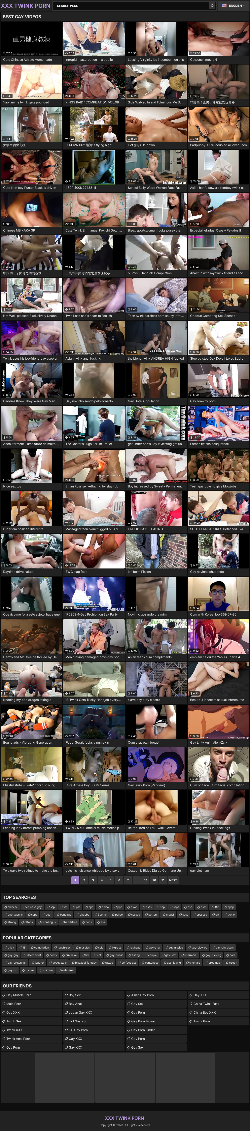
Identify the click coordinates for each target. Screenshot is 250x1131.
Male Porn (13, 1004)
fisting (136, 955)
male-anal (67, 970)
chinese (13, 907)
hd (87, 955)
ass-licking (174, 962)
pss (78, 907)
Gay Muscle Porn (18, 995)
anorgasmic (15, 914)
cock (89, 922)
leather (39, 962)
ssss (149, 907)
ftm (217, 907)
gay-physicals (225, 947)
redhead (135, 947)
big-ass (116, 947)
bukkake (71, 955)
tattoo (109, 962)
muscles (84, 947)
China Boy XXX (205, 1012)
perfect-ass (129, 962)
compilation (41, 947)
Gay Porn (13, 1047)
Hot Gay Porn (78, 1021)
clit (217, 914)
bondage (65, 914)
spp (162, 907)
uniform (48, 970)
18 (24, 947)
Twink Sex (13, 1021)
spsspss (202, 914)
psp (190, 907)
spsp (231, 907)
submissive (176, 947)
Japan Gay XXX (80, 1012)
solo (100, 947)
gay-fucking (213, 955)
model (170, 914)
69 (145, 880)
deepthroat (34, 955)
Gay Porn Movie (143, 1021)
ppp (119, 907)
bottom (153, 914)
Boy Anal (75, 1004)
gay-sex (170, 955)
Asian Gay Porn (142, 995)
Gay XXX (13, 1012)
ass (103, 922)
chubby (84, 914)
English (235, 6)
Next (173, 880)
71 (162, 880)
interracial (190, 955)
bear (49, 914)
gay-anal (154, 947)
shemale (194, 962)
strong (12, 922)
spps (34, 914)
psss (203, 907)
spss (185, 914)
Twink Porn (202, 1021)
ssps (176, 907)
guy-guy (13, 955)
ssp (52, 907)
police (119, 914)
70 (154, 880)
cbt (99, 955)
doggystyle (60, 962)
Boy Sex (75, 995)
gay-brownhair (17, 962)
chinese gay (34, 907)
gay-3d (12, 970)
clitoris (28, 922)
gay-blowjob (199, 947)
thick (11, 947)
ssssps (135, 914)
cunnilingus (48, 922)
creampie (215, 962)
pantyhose (152, 962)
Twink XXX (14, 1030)
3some (102, 914)
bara (232, 955)
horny (53, 955)
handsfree (70, 922)
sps (91, 907)
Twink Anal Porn (18, 1039)
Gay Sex (137, 1004)
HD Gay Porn (78, 1030)
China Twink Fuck (206, 1004)
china (105, 907)
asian (134, 907)
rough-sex (64, 947)
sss (65, 907)
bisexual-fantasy (86, 962)
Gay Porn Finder (143, 1030)
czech (233, 962)
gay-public (116, 955)
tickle (231, 914)
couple (152, 955)
